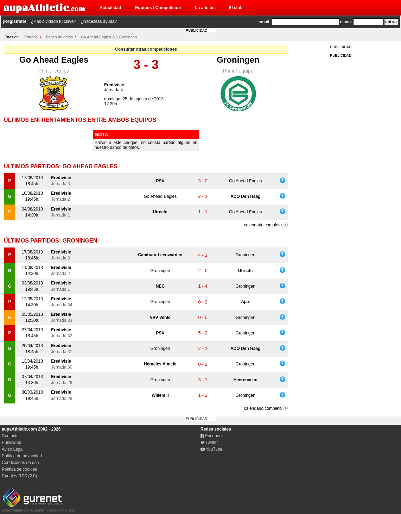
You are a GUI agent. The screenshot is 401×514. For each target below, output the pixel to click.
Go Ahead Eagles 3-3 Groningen (109, 37)
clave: (346, 21)
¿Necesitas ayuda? (99, 21)
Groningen (238, 59)
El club (235, 7)
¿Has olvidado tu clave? (53, 21)
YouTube (211, 449)
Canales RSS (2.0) (19, 476)
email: (265, 21)
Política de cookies (19, 469)
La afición (205, 7)
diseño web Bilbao (38, 508)
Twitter (209, 442)
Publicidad (11, 442)
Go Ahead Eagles (54, 59)
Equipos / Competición (158, 7)
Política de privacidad (22, 455)
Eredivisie (114, 84)
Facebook (212, 435)
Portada (31, 37)
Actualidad (110, 7)
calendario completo (263, 224)
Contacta (10, 435)
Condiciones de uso (20, 462)
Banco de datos (59, 37)
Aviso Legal (13, 449)
